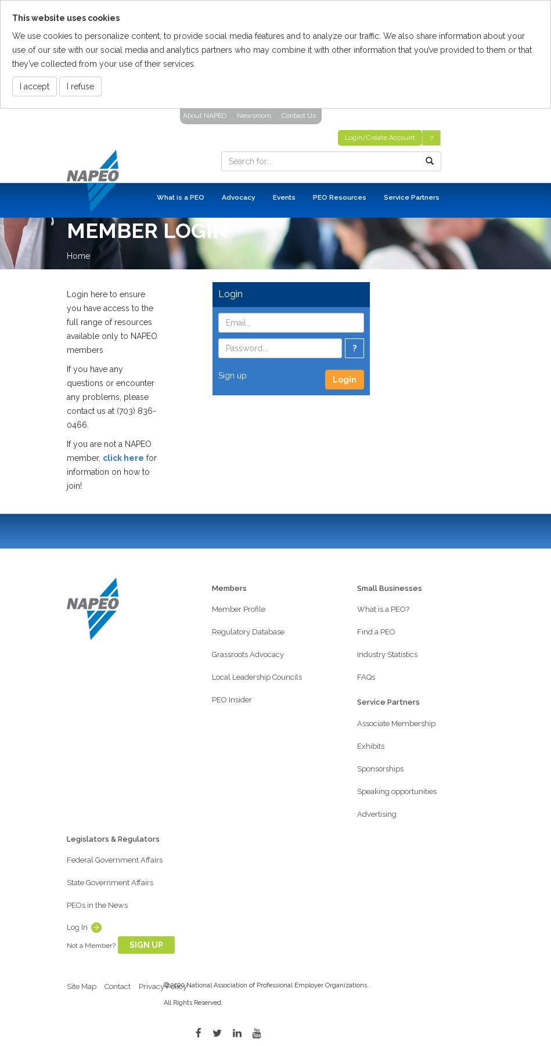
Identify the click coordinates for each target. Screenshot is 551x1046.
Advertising (377, 814)
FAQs (366, 677)
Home (78, 256)
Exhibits (370, 746)
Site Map (81, 986)
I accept (34, 86)
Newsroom (254, 115)
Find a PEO (376, 631)
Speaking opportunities (397, 791)
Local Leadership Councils (257, 677)
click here (123, 458)
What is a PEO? (383, 609)
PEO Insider (232, 699)
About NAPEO (204, 115)
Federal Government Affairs (115, 860)
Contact (118, 986)
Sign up (232, 375)
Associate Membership (396, 723)
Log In (77, 927)
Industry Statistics (387, 654)
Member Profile (238, 609)
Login (344, 379)
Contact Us (299, 115)
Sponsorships (380, 768)
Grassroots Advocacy (248, 654)
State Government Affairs (110, 882)
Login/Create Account (380, 138)
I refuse (80, 86)
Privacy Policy (163, 986)
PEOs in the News (97, 905)
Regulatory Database (248, 631)
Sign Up (146, 945)
